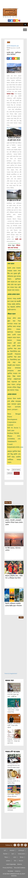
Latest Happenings (11, 864)
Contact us (17, 871)
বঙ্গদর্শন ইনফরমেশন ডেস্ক (13, 46)
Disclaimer (10, 871)
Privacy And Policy (7, 867)
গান (15, 860)
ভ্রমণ (12, 854)
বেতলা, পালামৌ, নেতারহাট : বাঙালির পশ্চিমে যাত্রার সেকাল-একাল (14, 522)
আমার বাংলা (21, 854)
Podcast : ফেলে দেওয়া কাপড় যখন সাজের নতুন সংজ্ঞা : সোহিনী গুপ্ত (13, 694)
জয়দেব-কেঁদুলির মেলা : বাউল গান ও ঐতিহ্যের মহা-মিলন (14, 577)
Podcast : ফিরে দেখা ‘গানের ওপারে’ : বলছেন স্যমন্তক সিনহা (13, 710)
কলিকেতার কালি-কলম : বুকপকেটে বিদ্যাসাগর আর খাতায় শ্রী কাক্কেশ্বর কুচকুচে (13, 765)
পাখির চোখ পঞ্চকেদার (16, 469)
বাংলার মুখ (21, 850)
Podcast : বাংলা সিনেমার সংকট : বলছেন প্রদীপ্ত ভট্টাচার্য (13, 725)
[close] (25, 29)
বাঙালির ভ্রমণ (10, 473)
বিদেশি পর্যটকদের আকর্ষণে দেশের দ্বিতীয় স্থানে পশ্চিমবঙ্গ (13, 604)
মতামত (8, 860)
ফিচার (6, 857)
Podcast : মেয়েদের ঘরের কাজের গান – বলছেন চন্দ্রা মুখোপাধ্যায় (13, 741)
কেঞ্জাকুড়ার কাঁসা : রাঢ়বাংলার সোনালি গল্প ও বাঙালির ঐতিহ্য (13, 781)
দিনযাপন (21, 860)
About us (19, 864)
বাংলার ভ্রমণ (17, 473)
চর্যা (5, 850)
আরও (21, 617)
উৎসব (21, 857)
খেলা (14, 857)
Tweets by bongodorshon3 (10, 673)
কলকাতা (12, 850)
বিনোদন (5, 854)
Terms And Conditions (19, 867)
